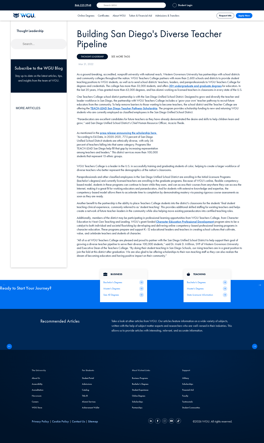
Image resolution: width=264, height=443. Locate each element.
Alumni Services (89, 401)
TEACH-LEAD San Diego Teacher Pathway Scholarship (123, 108)
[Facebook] (157, 421)
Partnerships (137, 407)
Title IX (85, 395)
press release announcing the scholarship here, (128, 133)
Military (185, 378)
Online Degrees (138, 395)
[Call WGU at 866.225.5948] (81, 5)
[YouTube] (171, 421)
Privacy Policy (40, 421)
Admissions (87, 384)
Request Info (225, 15)
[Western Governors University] (24, 15)
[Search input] (131, 5)
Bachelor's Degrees (140, 384)
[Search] (39, 44)
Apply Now (244, 15)
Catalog (85, 389)
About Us (36, 378)
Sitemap (93, 421)
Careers (35, 401)
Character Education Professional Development (185, 222)
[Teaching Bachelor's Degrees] (207, 282)
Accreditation (37, 389)
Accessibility (37, 384)
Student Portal (88, 378)
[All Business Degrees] (123, 295)
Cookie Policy (60, 421)
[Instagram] (164, 421)
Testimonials (187, 401)
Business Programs (140, 378)
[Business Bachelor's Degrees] (123, 282)
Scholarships (137, 401)
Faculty (185, 395)
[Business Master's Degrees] (123, 289)
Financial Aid (188, 389)
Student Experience (140, 389)
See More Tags (120, 56)
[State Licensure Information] (207, 295)
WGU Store (37, 407)
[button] (259, 285)
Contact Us (78, 421)
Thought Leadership (92, 56)
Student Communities (191, 407)
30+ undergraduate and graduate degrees (195, 86)
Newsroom (36, 395)
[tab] (86, 15)
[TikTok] (178, 421)
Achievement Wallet (90, 407)
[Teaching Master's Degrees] (207, 289)
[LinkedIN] (151, 421)
